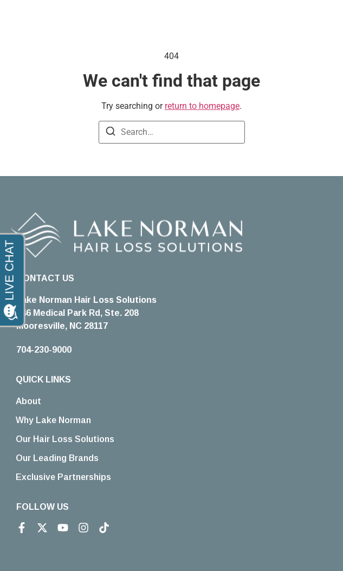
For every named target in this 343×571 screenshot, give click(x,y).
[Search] (110, 133)
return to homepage (202, 106)
